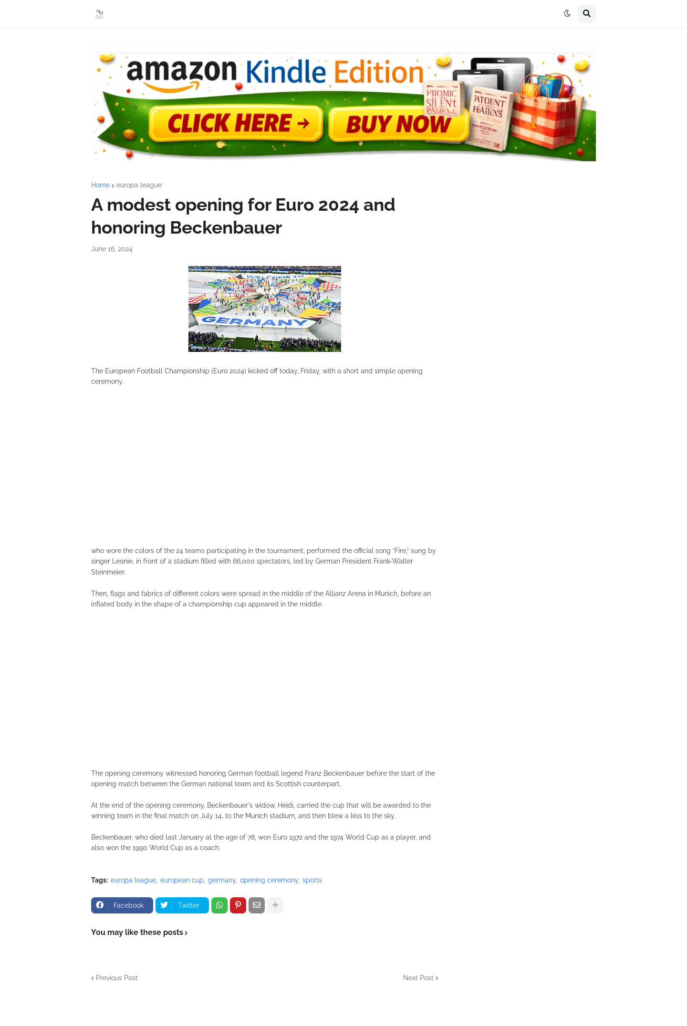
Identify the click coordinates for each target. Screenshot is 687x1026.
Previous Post (117, 978)
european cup (182, 880)
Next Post (418, 978)
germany (222, 880)
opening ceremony (269, 880)
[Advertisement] (264, 471)
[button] (567, 14)
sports (312, 880)
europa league (139, 185)
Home (100, 185)
